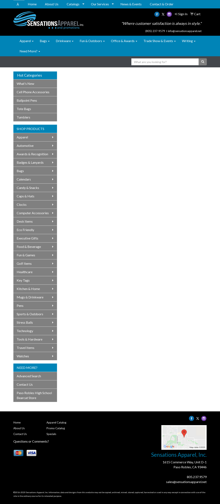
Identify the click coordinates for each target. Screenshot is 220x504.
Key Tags (23, 280)
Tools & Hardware (29, 339)
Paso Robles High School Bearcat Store (34, 395)
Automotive (25, 145)
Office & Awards (124, 41)
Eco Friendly (25, 230)
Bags (45, 41)
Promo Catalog (56, 428)
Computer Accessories (33, 213)
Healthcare (25, 272)
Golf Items (24, 263)
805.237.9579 (197, 477)
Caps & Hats (25, 196)
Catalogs (73, 4)
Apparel (27, 41)
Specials (51, 434)
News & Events (131, 4)
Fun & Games (26, 255)
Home (32, 4)
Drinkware (64, 41)
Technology (25, 331)
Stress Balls (25, 322)
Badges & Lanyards (30, 162)
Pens (20, 305)
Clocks (22, 204)
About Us (51, 4)
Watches (23, 356)
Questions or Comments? (31, 441)
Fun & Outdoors (92, 41)
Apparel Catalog (56, 422)
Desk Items (25, 221)
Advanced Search (29, 376)
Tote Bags (24, 109)
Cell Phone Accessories (33, 92)
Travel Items (25, 348)
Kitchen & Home (28, 289)
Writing (189, 41)
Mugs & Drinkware (30, 297)
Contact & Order (161, 4)
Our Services (100, 4)
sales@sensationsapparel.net (186, 482)
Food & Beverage (29, 247)
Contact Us (25, 384)
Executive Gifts (27, 238)
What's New (25, 83)
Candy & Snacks (28, 188)
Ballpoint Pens (27, 100)
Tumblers (23, 117)
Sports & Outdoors (30, 314)
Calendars (24, 179)
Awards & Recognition (32, 154)
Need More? (30, 51)
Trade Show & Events (159, 41)
